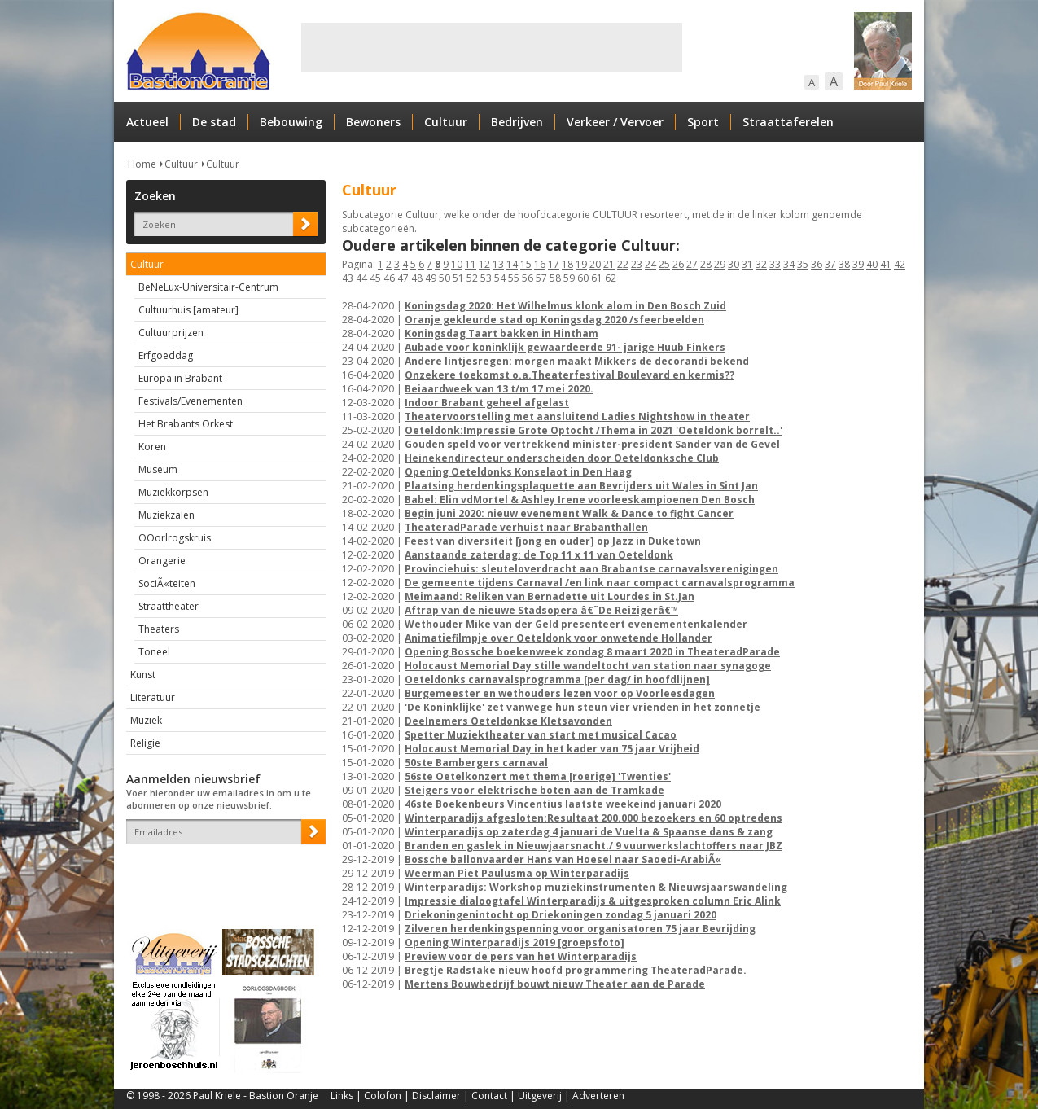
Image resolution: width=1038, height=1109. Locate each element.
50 (444, 278)
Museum (157, 469)
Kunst (142, 675)
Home (142, 164)
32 (761, 264)
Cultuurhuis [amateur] (188, 310)
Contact (489, 1095)
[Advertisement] (491, 47)
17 (553, 264)
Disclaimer (436, 1095)
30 (733, 264)
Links (342, 1095)
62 (610, 278)
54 (500, 278)
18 (567, 264)
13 (498, 264)
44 (361, 278)
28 (706, 264)
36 (816, 264)
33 (775, 264)
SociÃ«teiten (166, 583)
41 (885, 264)
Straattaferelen (788, 121)
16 (539, 264)
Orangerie (162, 561)
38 (844, 264)
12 (484, 264)
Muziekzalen (166, 515)
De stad (214, 121)
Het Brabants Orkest (185, 424)
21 (609, 264)
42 (899, 264)
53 (486, 278)
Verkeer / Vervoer (615, 121)
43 (347, 278)
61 (596, 278)
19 (581, 264)
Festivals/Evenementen (190, 401)
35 (802, 264)
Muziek (146, 720)
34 (789, 264)
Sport (703, 121)
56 (527, 278)
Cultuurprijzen (171, 333)
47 (403, 278)
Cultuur (445, 121)
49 (430, 278)
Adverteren (598, 1095)
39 (858, 264)
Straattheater (168, 606)
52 (472, 278)
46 (389, 278)
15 (526, 264)
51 (458, 278)
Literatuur (152, 697)
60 (583, 278)
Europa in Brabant (180, 378)
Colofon (382, 1095)
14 (512, 264)
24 (650, 264)
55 (513, 278)
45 (375, 278)
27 (692, 264)
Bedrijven (517, 121)
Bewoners (373, 121)
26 (678, 264)
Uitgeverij (540, 1095)
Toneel (154, 652)
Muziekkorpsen (173, 492)
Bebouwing (291, 121)
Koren (152, 447)
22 (622, 264)
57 (541, 278)
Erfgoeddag (165, 355)
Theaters (158, 629)
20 (595, 264)
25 (664, 264)
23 (636, 264)
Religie (145, 743)
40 (872, 264)
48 (417, 278)
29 (719, 264)
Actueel (147, 121)
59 (569, 278)
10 (456, 264)
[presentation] (221, 872)
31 (747, 264)
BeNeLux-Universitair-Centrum (208, 287)
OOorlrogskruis (174, 538)
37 (830, 264)
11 (470, 264)
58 (555, 278)
